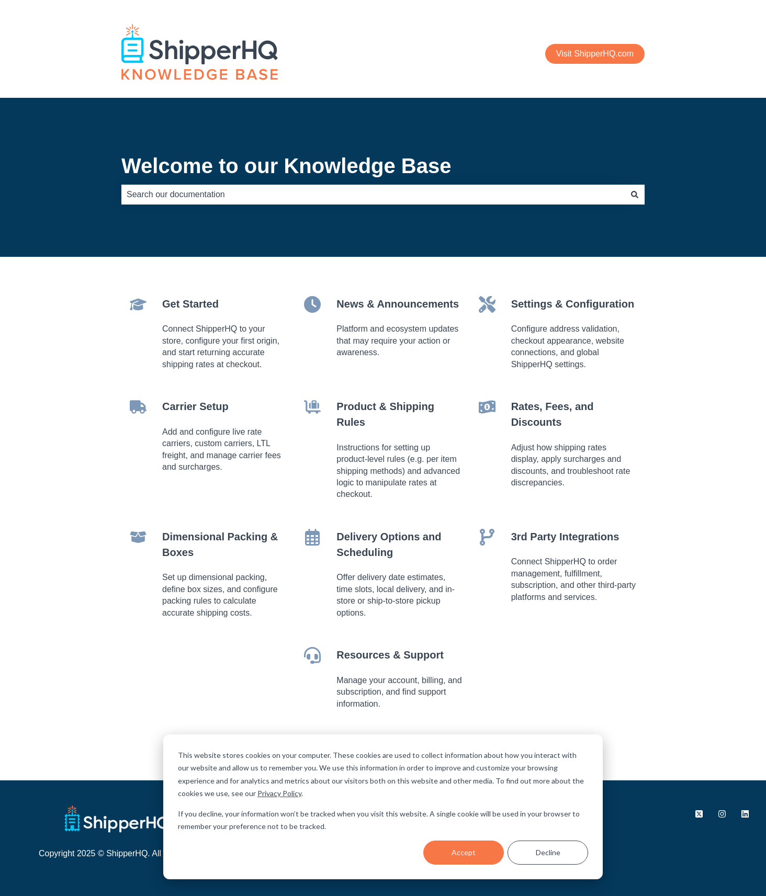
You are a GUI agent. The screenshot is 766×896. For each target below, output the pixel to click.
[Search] (635, 195)
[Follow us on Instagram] (722, 814)
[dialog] (383, 806)
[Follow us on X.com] (699, 814)
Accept (464, 852)
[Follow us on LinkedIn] (745, 814)
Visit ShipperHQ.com (595, 53)
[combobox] (373, 195)
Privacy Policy (279, 793)
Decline (548, 852)
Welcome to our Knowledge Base (286, 165)
